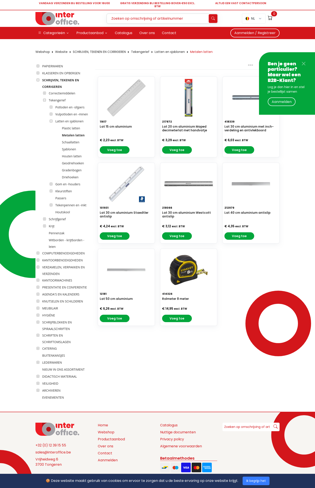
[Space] (57, 429)
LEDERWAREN (52, 362)
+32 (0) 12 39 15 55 (50, 445)
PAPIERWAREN (52, 66)
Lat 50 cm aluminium (116, 299)
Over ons (105, 446)
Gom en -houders (67, 184)
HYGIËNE (48, 315)
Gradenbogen (72, 170)
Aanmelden (282, 101)
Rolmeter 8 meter (175, 299)
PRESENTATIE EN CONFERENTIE (64, 287)
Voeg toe (114, 150)
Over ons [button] (147, 32)
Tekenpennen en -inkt (70, 205)
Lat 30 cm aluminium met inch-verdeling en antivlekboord (249, 128)
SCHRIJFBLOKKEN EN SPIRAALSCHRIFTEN (57, 325)
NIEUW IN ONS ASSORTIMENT (63, 369)
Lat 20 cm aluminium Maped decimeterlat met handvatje (184, 128)
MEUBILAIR (50, 308)
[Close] (303, 63)
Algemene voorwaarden (181, 446)
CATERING (49, 348)
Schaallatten (70, 142)
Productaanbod (111, 439)
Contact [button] (169, 32)
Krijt (51, 226)
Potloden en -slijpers (69, 107)
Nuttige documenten (178, 432)
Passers (60, 198)
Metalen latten (201, 52)
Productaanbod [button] (89, 32)
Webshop (42, 52)
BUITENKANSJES (53, 355)
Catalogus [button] (123, 32)
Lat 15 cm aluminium (116, 127)
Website (61, 52)
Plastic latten (71, 128)
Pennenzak (57, 233)
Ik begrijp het (256, 481)
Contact (105, 453)
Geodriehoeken (73, 163)
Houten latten (72, 156)
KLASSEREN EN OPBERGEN (61, 73)
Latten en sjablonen (170, 52)
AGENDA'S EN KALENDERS (60, 294)
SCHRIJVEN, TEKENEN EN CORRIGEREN (99, 52)
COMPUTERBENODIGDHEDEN (63, 253)
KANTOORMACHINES (57, 280)
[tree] (64, 232)
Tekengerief (140, 52)
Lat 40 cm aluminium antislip (247, 213)
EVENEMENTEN (53, 397)
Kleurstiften (63, 191)
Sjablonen (69, 149)
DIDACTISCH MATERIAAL (59, 376)
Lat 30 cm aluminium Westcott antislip (186, 215)
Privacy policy (172, 439)
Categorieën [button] (51, 33)
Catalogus (169, 425)
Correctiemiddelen (62, 93)
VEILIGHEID (50, 383)
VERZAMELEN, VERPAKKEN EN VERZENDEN (63, 270)
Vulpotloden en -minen (71, 114)
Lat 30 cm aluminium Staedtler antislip (124, 215)
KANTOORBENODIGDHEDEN (62, 260)
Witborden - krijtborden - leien (66, 243)
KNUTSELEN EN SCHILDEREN (62, 301)
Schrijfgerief (57, 219)
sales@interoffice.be (53, 452)
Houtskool (62, 212)
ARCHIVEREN (51, 390)
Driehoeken (70, 177)
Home (103, 425)
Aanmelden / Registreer (255, 32)
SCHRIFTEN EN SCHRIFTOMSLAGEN (56, 338)
